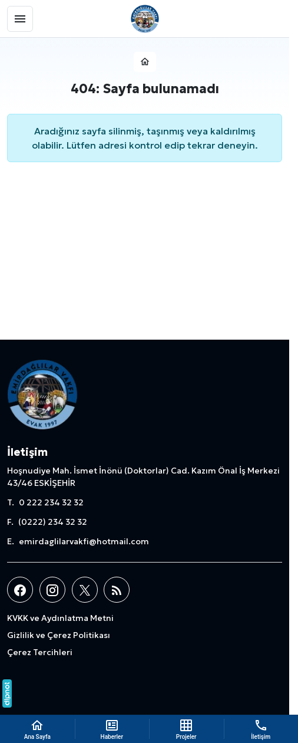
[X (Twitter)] (85, 590)
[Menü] (20, 19)
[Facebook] (20, 590)
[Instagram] (52, 590)
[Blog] (117, 590)
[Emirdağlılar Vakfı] (144, 19)
